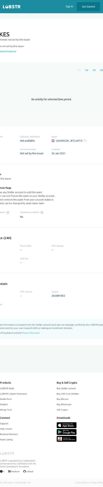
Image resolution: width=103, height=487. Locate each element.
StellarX (4, 404)
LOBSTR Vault (7, 388)
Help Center (6, 429)
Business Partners (9, 434)
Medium (14, 471)
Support (4, 423)
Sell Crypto (62, 409)
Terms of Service (82, 482)
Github (28, 471)
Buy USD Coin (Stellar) (68, 393)
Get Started (88, 6)
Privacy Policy (97, 482)
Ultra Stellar (21, 482)
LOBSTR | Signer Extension (13, 393)
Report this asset (31, 333)
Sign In (69, 6)
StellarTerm (6, 399)
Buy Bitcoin (62, 399)
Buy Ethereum (64, 404)
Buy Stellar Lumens (66, 388)
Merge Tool (6, 409)
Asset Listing (6, 439)
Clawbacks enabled (31, 212)
